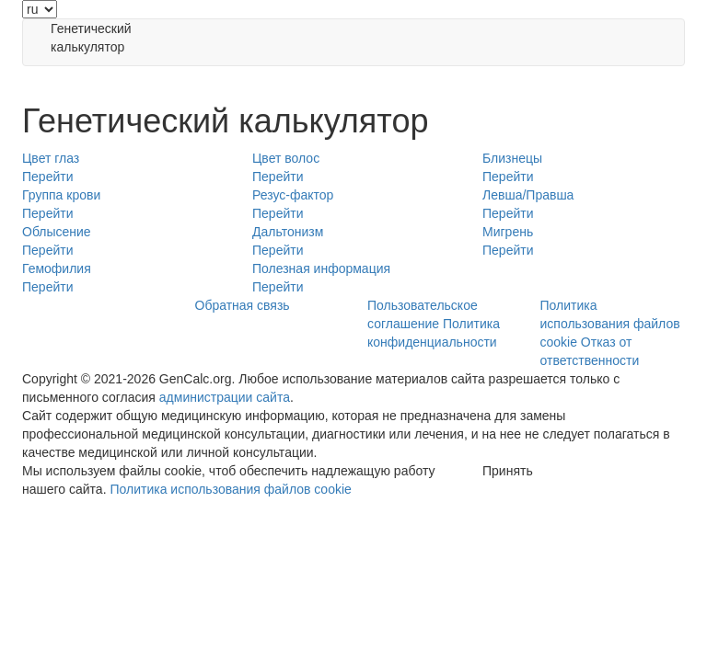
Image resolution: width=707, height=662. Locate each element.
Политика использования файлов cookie (610, 323)
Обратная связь (242, 305)
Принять (507, 470)
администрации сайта (224, 397)
